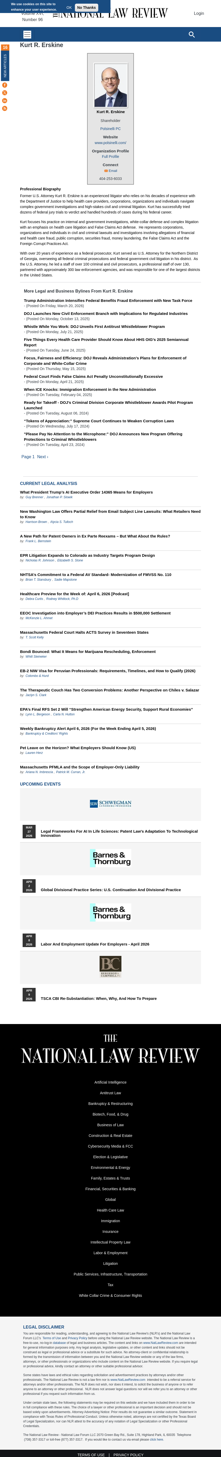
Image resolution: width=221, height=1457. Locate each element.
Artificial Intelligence (110, 1082)
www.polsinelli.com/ (110, 143)
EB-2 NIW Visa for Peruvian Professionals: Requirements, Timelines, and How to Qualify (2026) (108, 671)
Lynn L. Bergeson (37, 714)
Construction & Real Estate (110, 1136)
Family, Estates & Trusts (110, 1178)
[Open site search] (191, 34)
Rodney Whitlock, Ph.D (62, 599)
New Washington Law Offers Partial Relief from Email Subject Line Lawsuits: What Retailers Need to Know (110, 514)
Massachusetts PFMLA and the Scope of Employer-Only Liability (80, 767)
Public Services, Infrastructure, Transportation (110, 1274)
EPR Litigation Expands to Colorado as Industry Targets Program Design (87, 555)
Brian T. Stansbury (38, 580)
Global (110, 1200)
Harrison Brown (36, 522)
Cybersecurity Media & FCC (110, 1146)
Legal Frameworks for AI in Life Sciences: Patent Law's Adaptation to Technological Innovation (119, 834)
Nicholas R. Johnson (39, 560)
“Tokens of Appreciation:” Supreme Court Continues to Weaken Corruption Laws (99, 421)
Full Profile (110, 156)
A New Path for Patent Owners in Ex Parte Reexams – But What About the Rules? (95, 536)
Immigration (110, 1221)
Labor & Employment (111, 1253)
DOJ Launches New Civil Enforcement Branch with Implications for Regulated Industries (106, 313)
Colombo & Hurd (37, 676)
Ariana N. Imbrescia (39, 772)
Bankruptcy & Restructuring (110, 1104)
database (59, 1343)
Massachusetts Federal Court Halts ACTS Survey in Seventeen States (84, 632)
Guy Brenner (34, 497)
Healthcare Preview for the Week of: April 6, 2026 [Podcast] (74, 594)
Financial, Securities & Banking (111, 1189)
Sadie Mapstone (65, 580)
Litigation (110, 1264)
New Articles (5, 65)
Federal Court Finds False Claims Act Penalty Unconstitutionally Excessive (93, 376)
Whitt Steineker (36, 657)
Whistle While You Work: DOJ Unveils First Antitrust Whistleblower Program (94, 326)
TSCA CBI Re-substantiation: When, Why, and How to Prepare (99, 999)
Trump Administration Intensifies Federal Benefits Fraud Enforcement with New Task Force (108, 300)
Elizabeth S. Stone (70, 560)
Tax (110, 1285)
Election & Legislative (110, 1157)
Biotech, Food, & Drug (110, 1114)
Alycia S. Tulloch (61, 522)
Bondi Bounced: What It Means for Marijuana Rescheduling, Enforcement (88, 652)
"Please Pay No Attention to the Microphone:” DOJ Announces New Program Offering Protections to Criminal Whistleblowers (103, 437)
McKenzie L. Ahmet (39, 618)
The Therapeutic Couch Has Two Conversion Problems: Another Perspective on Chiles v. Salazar (109, 690)
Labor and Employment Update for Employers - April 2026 (95, 944)
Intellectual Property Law (110, 1242)
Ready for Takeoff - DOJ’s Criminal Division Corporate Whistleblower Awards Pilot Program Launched (108, 405)
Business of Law (110, 1125)
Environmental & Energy (110, 1168)
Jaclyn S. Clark (35, 695)
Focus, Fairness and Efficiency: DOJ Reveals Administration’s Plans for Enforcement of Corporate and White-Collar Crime (105, 361)
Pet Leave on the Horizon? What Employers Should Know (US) (78, 748)
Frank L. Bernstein (38, 541)
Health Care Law (110, 1210)
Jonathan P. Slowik (59, 497)
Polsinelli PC (110, 129)
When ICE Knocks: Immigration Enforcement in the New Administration (90, 389)
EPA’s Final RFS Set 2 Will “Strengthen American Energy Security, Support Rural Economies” (106, 709)
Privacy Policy (77, 1338)
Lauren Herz (34, 753)
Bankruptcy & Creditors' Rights (46, 734)
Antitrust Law (110, 1093)
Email (113, 171)
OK (69, 7)
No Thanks (86, 7)
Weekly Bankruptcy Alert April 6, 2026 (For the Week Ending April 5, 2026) (88, 729)
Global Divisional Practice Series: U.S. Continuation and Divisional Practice (111, 890)
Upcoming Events (40, 784)
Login (199, 13)
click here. (157, 1440)
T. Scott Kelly (34, 637)
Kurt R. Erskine (111, 111)
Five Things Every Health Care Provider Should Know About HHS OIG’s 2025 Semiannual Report (106, 342)
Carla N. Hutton (64, 714)
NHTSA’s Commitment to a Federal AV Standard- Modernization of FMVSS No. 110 (95, 575)
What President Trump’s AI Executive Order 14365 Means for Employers (86, 492)
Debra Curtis (34, 599)
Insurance (110, 1232)
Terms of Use (52, 1338)
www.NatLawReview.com (160, 1343)
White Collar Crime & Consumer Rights (110, 1296)
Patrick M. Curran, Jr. (71, 772)
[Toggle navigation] (27, 34)
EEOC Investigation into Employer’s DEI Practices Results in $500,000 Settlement (95, 613)
